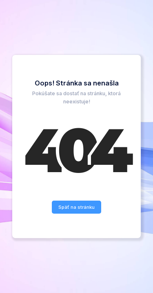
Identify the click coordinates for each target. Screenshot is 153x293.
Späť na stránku (76, 207)
